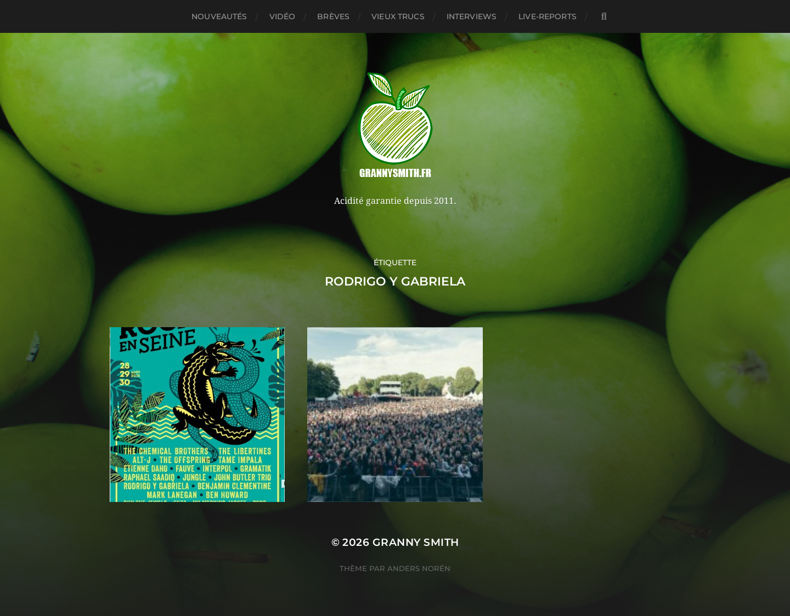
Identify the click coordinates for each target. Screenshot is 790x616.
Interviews (471, 16)
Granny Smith (416, 542)
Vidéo (282, 16)
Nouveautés (219, 16)
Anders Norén (418, 568)
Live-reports (547, 16)
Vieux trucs (398, 16)
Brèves (333, 16)
